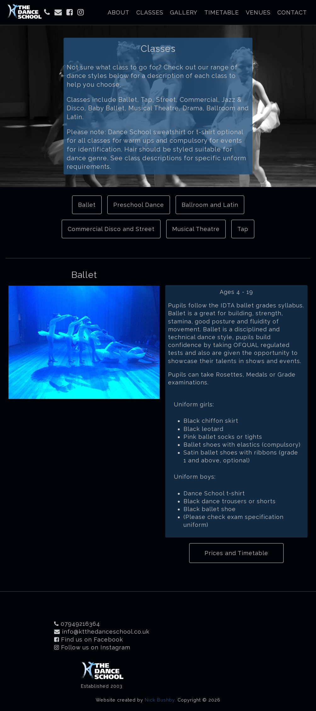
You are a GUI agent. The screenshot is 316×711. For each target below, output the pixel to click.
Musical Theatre (196, 229)
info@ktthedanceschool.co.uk (102, 631)
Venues (258, 12)
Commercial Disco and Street (111, 229)
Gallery (183, 12)
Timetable (221, 12)
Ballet (87, 204)
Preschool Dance (138, 204)
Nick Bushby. (160, 700)
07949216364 (77, 623)
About (118, 12)
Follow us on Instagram (92, 647)
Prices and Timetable (236, 553)
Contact (292, 12)
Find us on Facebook (88, 639)
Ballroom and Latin (210, 204)
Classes (149, 12)
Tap (242, 229)
